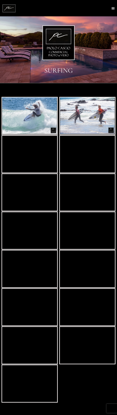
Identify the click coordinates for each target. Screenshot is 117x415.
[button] (112, 8)
